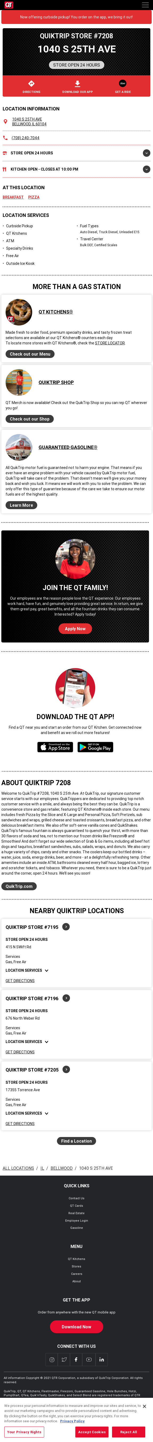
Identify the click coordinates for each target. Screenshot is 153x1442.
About (76, 1281)
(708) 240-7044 (25, 137)
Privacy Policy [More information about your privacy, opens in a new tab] (72, 1430)
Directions (31, 87)
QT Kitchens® (56, 312)
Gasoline (76, 1228)
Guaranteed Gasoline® (68, 447)
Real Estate (76, 1213)
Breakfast (13, 197)
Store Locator (110, 343)
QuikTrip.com (19, 886)
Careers (76, 1274)
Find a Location (76, 1141)
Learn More (21, 505)
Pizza (33, 197)
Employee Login (76, 1220)
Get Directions (20, 980)
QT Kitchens (76, 1259)
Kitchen (76, 169)
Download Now (76, 1326)
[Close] (144, 1415)
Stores (76, 1266)
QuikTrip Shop (56, 382)
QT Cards (76, 1206)
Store (76, 153)
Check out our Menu (30, 354)
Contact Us (76, 1198)
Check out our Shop (29, 419)
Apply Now (75, 628)
